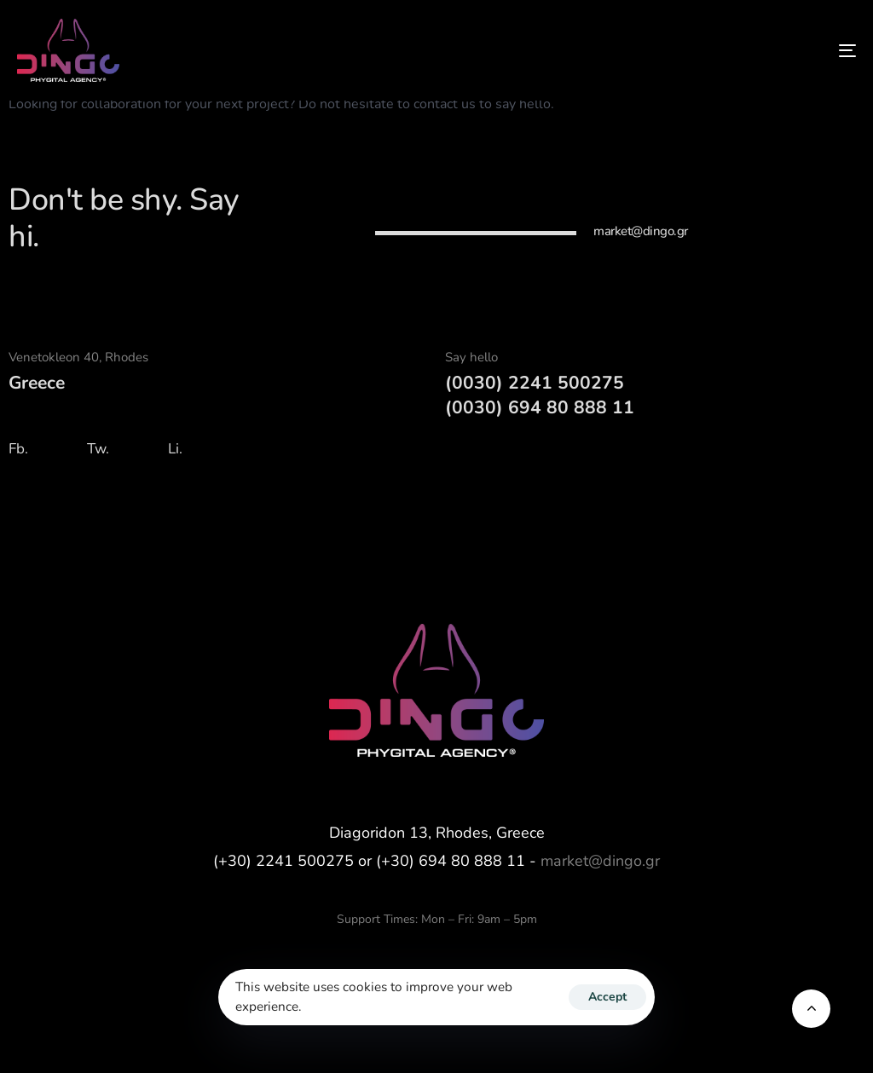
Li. (175, 449)
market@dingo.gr (600, 861)
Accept (607, 997)
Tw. (98, 449)
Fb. (18, 449)
